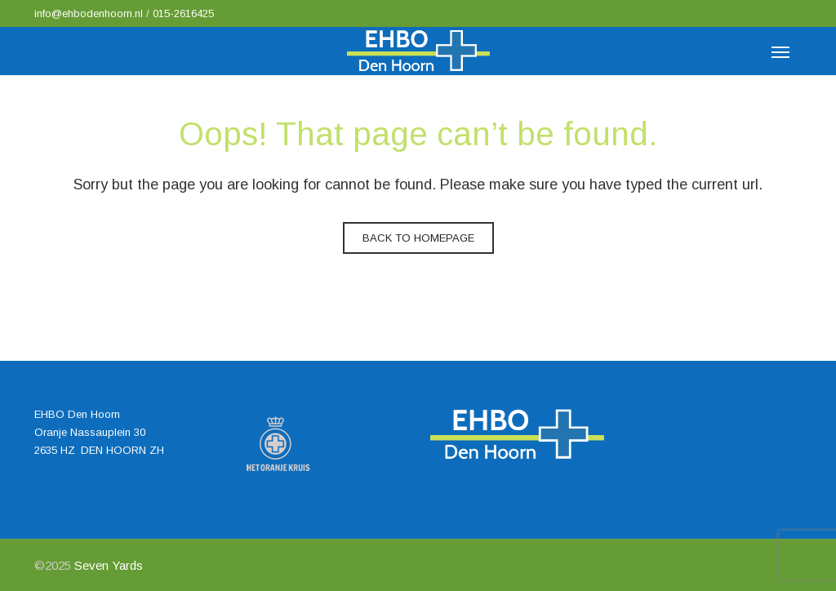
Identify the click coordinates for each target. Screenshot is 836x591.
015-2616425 (183, 13)
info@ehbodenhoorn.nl (90, 13)
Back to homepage (418, 238)
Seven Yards (108, 565)
